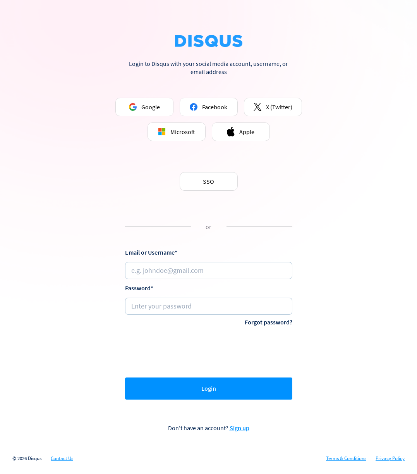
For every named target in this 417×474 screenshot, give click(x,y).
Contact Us (62, 458)
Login (208, 388)
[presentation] (209, 350)
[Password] (208, 306)
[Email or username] (208, 270)
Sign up (239, 428)
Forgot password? (268, 322)
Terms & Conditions (346, 458)
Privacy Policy (390, 458)
